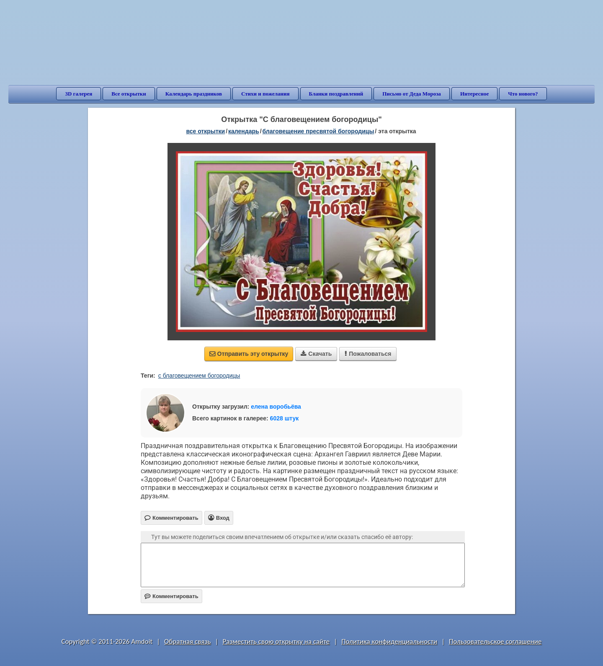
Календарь (243, 131)
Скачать (316, 353)
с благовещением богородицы (199, 375)
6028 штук (284, 418)
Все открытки (128, 94)
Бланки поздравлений (336, 94)
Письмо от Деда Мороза (411, 94)
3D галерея (78, 94)
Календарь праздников (193, 94)
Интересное (474, 94)
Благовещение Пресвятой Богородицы (318, 131)
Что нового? (523, 94)
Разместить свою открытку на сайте (276, 641)
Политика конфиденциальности (389, 641)
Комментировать (171, 596)
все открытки (205, 131)
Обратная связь (187, 641)
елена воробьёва (276, 406)
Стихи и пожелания (265, 94)
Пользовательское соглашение (495, 641)
